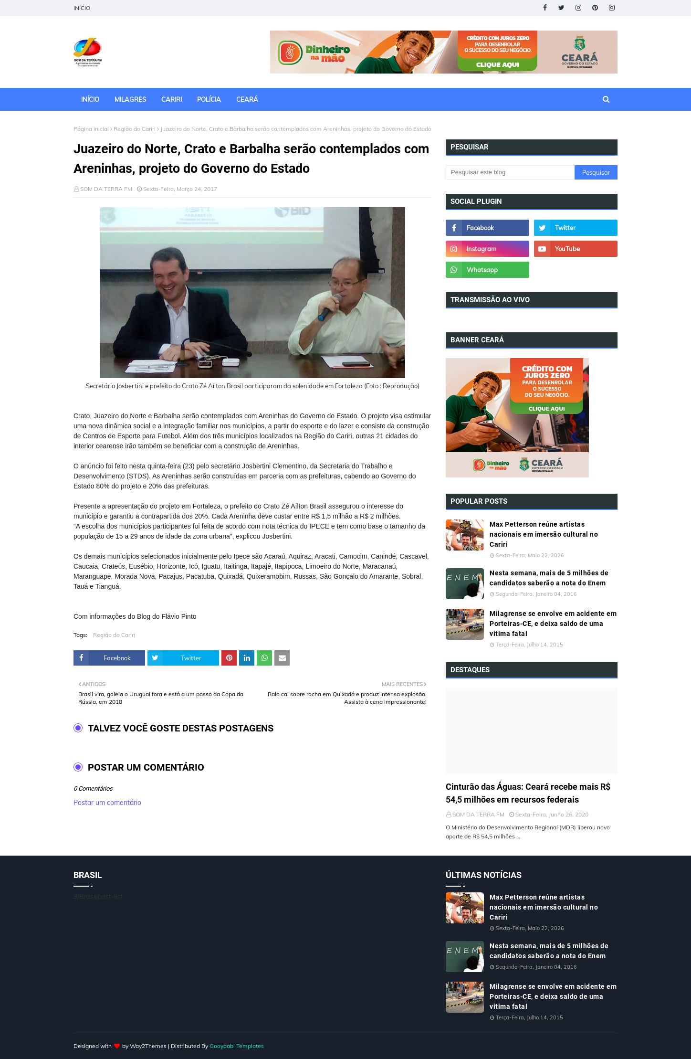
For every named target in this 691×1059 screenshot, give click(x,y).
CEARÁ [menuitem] (247, 99)
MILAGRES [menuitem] (130, 99)
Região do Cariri (135, 128)
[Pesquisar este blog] (510, 172)
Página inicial (91, 128)
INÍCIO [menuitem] (90, 99)
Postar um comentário (107, 802)
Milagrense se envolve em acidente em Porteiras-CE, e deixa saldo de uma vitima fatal (553, 623)
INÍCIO (81, 7)
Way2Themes (148, 1045)
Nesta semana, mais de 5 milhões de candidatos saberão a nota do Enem (549, 578)
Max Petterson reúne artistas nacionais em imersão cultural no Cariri (544, 534)
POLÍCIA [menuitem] (209, 99)
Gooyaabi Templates (236, 1045)
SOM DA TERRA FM (106, 188)
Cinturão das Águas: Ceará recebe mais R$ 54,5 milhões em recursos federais (528, 793)
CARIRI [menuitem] (171, 99)
